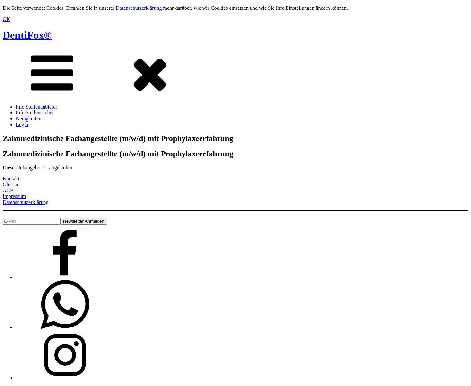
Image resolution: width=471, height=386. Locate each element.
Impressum (14, 196)
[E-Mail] (32, 221)
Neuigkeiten (28, 118)
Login (22, 124)
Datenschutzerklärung (139, 8)
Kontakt (11, 178)
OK (6, 19)
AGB (8, 190)
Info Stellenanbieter (36, 106)
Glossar (11, 184)
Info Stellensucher (35, 112)
